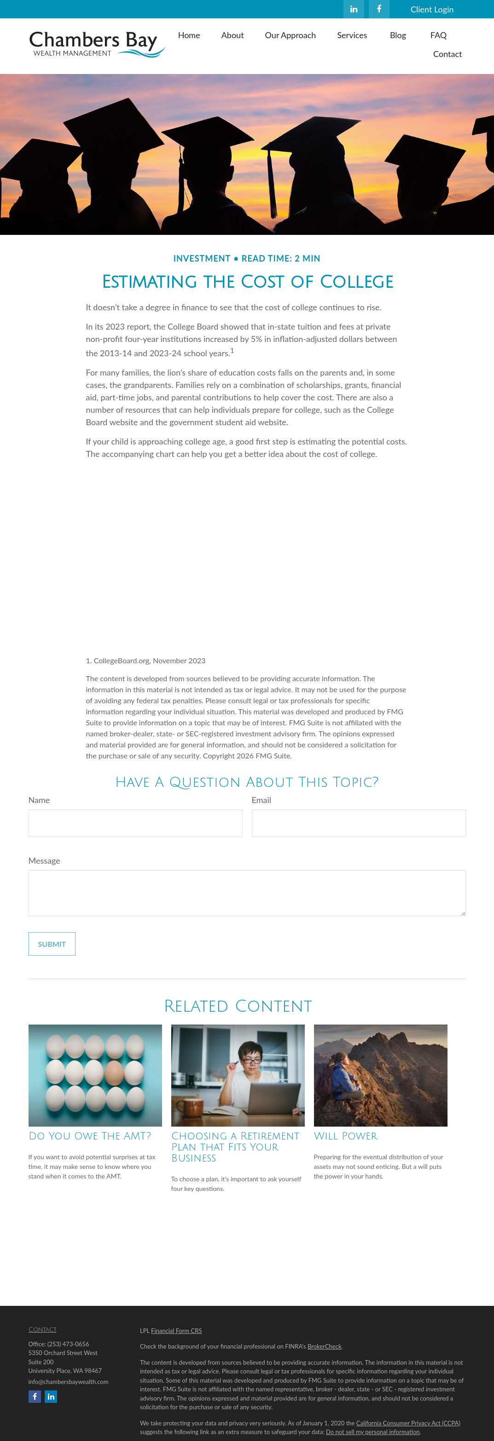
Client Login (432, 9)
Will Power (345, 1136)
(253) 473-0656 (68, 1344)
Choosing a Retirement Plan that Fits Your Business (235, 1147)
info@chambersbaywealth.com (69, 1381)
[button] (189, 34)
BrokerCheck (325, 1346)
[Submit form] (52, 944)
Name (39, 800)
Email (261, 800)
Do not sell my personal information (373, 1431)
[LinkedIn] (353, 9)
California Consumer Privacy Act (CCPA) (408, 1423)
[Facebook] (379, 9)
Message (44, 860)
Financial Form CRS (176, 1330)
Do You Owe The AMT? (90, 1136)
